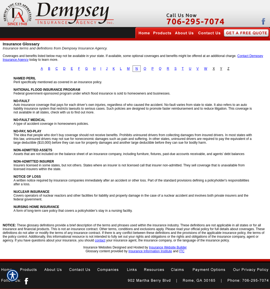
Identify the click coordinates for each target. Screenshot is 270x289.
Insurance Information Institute (150, 251)
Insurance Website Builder (168, 247)
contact (100, 240)
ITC (181, 251)
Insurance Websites (97, 247)
